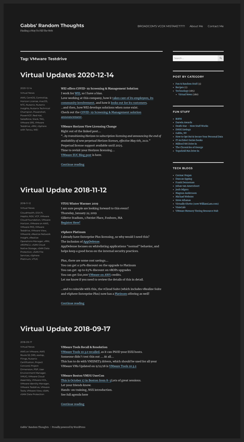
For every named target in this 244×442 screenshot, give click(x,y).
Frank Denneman (185, 182)
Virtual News (27, 93)
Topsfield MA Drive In (187, 150)
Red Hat (37, 115)
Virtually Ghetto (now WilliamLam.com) (197, 203)
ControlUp (41, 97)
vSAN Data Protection (32, 394)
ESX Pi (39, 212)
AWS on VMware (29, 351)
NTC (22, 104)
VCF (37, 216)
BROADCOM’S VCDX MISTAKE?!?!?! (161, 26)
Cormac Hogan (184, 175)
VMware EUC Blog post (76, 155)
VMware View (38, 230)
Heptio (24, 216)
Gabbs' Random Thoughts (52, 25)
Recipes (180, 87)
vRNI (33, 126)
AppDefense (91, 241)
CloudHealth (27, 212)
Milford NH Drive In (186, 143)
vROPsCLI (25, 244)
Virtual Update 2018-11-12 (63, 190)
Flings (23, 358)
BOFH (179, 118)
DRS (33, 355)
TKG (41, 119)
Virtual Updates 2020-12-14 (67, 75)
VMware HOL (39, 380)
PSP (36, 369)
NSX (31, 216)
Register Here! (70, 222)
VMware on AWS (100, 274)
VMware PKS (27, 227)
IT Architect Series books (189, 140)
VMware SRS (27, 122)
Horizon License (29, 101)
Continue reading (72, 164)
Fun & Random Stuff (186, 83)
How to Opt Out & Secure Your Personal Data (199, 136)
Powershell (39, 111)
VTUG (35, 259)
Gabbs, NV (181, 133)
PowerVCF (26, 115)
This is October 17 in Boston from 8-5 (86, 380)
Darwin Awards (184, 122)
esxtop (40, 355)
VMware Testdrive (30, 387)
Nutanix (30, 104)
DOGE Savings (183, 129)
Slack (35, 119)
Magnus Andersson (186, 193)
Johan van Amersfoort (187, 186)
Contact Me (216, 26)
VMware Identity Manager (34, 383)
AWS (23, 97)
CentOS (31, 97)
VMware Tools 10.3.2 (122, 366)
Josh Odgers (182, 189)
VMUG (23, 376)
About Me (196, 26)
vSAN (46, 390)
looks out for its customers (129, 102)
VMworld (25, 234)
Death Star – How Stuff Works (192, 126)
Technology (182, 90)
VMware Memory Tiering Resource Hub (197, 210)
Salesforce (26, 119)
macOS (43, 101)
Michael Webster (185, 196)
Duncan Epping (184, 178)
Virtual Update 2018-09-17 (65, 329)
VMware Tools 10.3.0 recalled (80, 352)
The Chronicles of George (189, 147)
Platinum (121, 293)
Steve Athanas (183, 200)
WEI (77, 93)
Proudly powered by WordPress (68, 427)
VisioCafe (181, 207)
